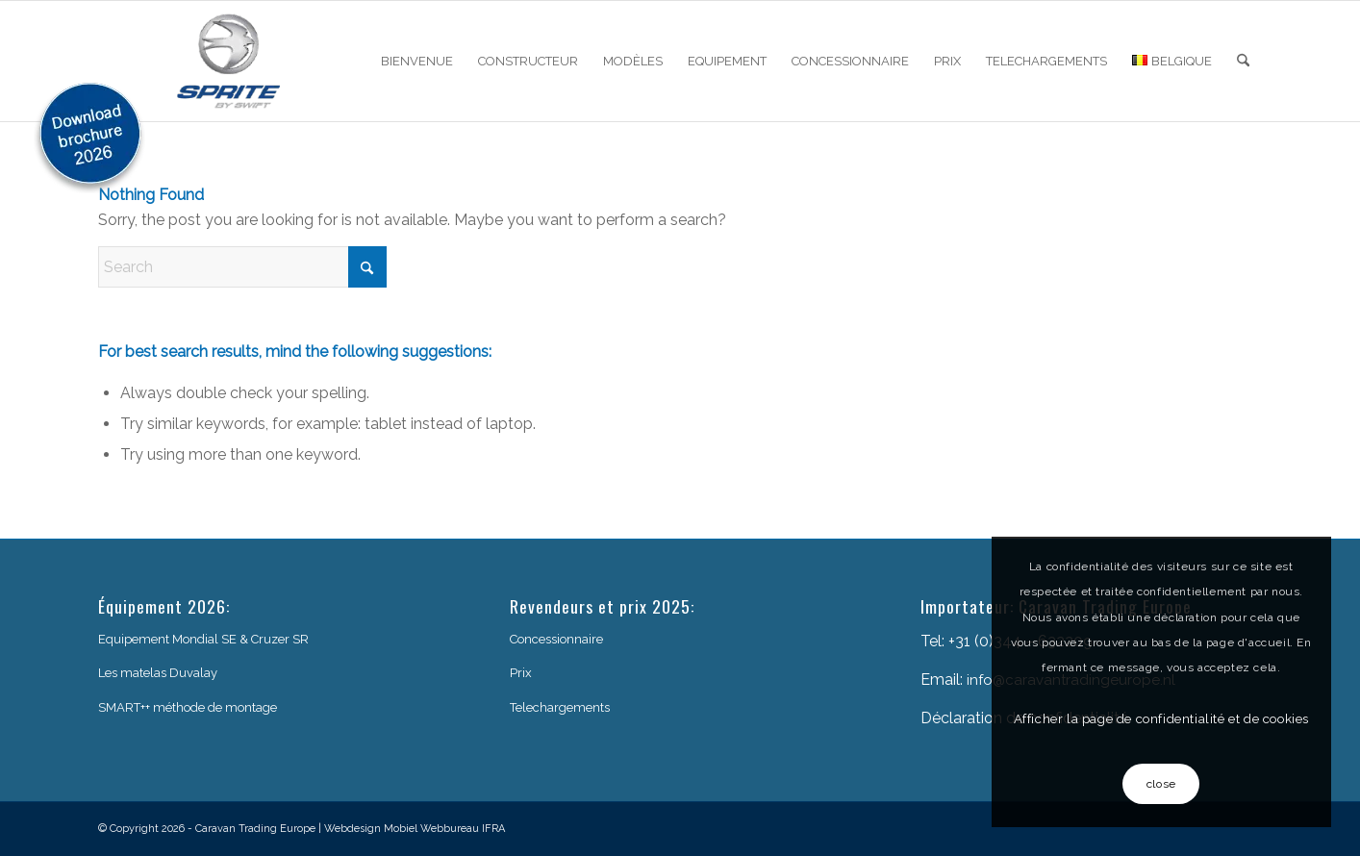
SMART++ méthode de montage (187, 707)
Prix (521, 673)
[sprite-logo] (229, 61)
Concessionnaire (556, 639)
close (1161, 784)
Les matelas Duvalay (157, 673)
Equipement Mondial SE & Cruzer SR (203, 639)
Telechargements (560, 707)
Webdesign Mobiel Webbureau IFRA (414, 828)
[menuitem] (417, 61)
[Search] (1243, 61)
